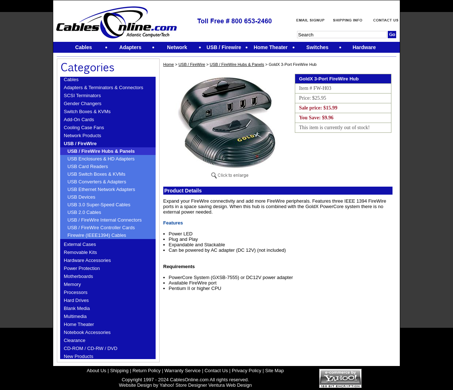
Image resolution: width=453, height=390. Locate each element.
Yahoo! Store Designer (183, 385)
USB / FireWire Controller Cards (101, 227)
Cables (71, 79)
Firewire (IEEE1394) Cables (96, 235)
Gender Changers (82, 103)
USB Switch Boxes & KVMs (96, 174)
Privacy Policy (246, 370)
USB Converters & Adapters (96, 181)
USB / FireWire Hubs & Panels (101, 151)
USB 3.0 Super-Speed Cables (98, 204)
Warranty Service (182, 370)
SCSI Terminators (82, 95)
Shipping (119, 370)
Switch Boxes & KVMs (87, 111)
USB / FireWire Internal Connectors (104, 220)
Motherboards (78, 276)
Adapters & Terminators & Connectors (103, 87)
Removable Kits (80, 252)
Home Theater (79, 324)
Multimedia (75, 316)
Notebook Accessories (87, 332)
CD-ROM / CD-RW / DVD (90, 348)
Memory (72, 284)
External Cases (80, 244)
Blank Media (77, 308)
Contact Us (216, 370)
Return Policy (146, 370)
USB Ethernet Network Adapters (101, 189)
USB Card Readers (87, 166)
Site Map (274, 370)
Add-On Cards (79, 119)
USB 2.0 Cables (84, 212)
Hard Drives (76, 300)
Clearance (74, 340)
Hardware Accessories (87, 260)
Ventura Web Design (230, 385)
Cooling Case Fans (84, 127)
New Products (78, 356)
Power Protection (82, 268)
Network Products (82, 135)
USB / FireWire (80, 143)
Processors (75, 292)
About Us (96, 370)
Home (168, 64)
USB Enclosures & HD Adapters (100, 159)
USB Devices (81, 197)
